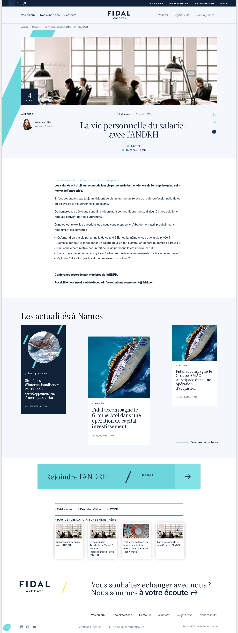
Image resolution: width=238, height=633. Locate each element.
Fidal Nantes (64, 509)
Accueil (24, 27)
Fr (11, 3)
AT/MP (113, 509)
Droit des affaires (91, 509)
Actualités (36, 27)
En (18, 3)
